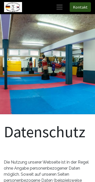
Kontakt (80, 7)
